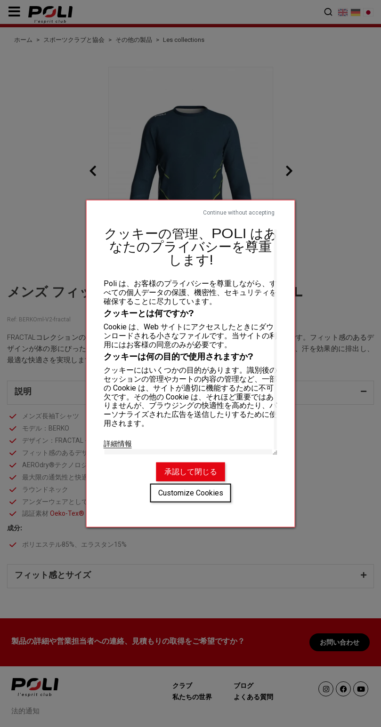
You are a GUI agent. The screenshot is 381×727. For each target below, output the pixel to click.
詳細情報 (118, 443)
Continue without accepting (239, 212)
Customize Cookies (190, 492)
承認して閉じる (190, 471)
